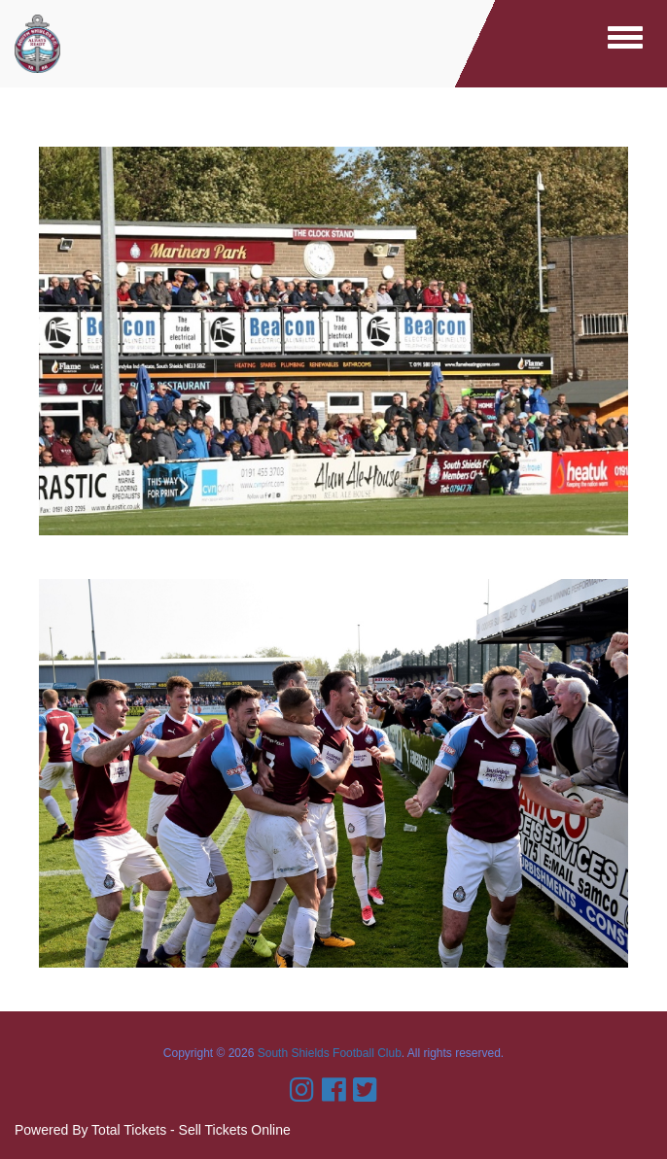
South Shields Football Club (330, 1053)
